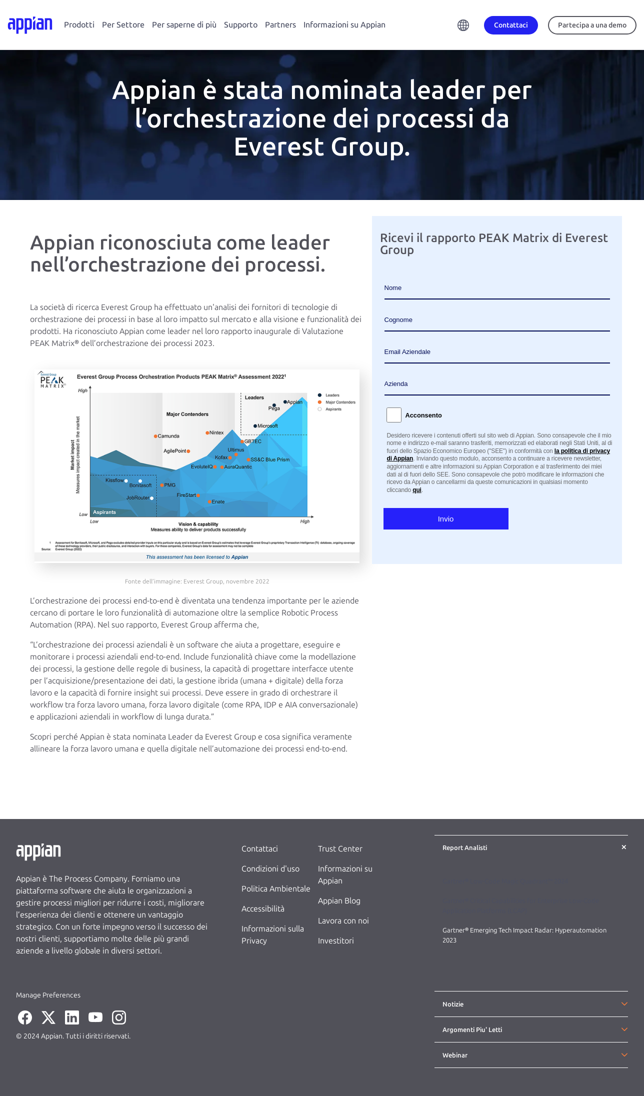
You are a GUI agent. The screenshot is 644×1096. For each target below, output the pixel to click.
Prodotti (79, 25)
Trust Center (340, 849)
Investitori (336, 941)
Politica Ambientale (276, 889)
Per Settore (123, 25)
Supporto (241, 25)
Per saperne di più (184, 25)
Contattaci (260, 849)
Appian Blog (339, 901)
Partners (280, 25)
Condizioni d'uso (271, 869)
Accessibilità (263, 909)
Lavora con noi (343, 921)
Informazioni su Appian (345, 25)
